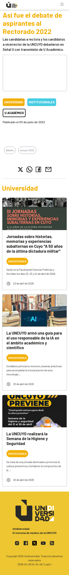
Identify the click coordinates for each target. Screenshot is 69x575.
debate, (10, 150)
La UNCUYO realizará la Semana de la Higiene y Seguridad (27, 438)
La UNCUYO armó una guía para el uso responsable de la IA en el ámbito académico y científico (34, 340)
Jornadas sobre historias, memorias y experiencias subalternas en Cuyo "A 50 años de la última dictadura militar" (34, 244)
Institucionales (42, 102)
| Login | (47, 564)
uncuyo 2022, (27, 150)
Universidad (13, 102)
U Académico (14, 113)
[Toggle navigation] (62, 4)
